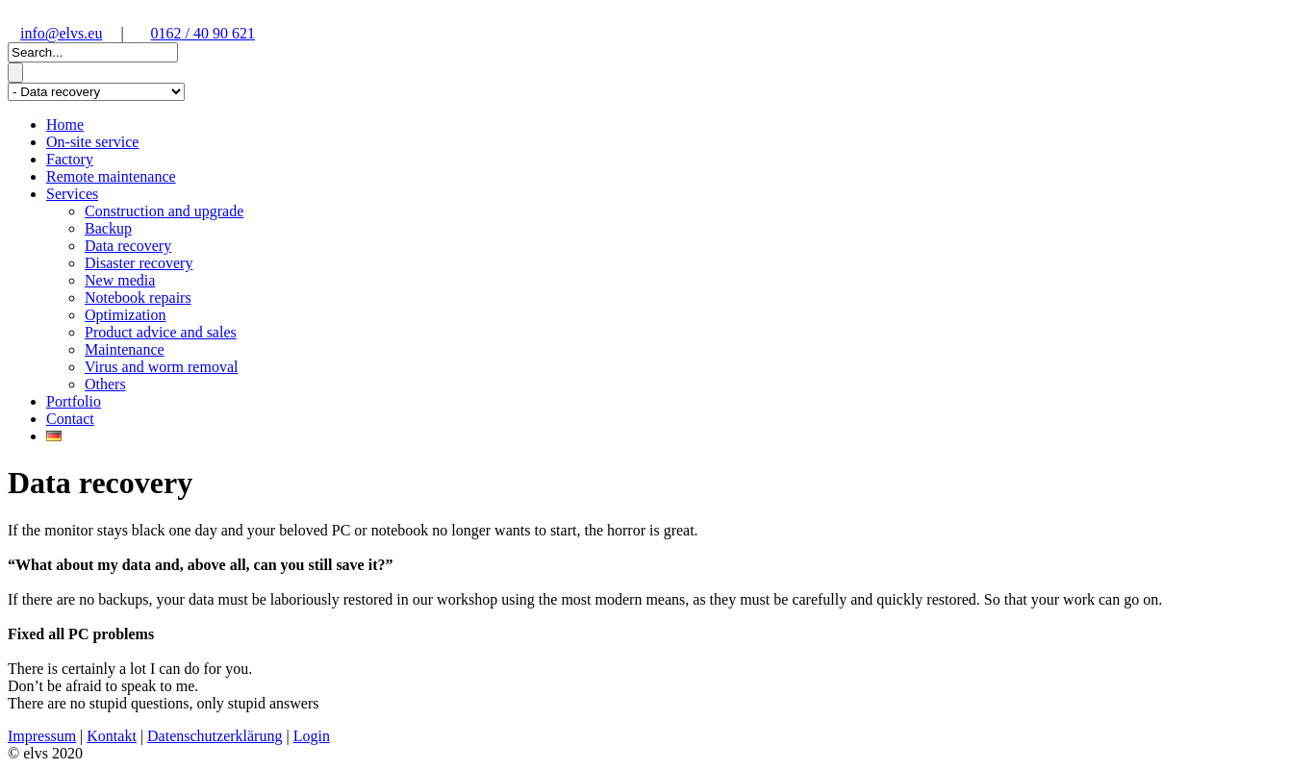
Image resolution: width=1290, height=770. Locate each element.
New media (120, 280)
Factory (69, 159)
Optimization (125, 315)
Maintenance (124, 349)
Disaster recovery (138, 263)
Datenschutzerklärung (214, 736)
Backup (108, 228)
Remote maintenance (111, 176)
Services (72, 194)
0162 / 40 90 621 (203, 33)
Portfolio (73, 401)
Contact (70, 418)
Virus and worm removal (161, 367)
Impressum (42, 736)
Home (65, 124)
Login (311, 736)
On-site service (92, 142)
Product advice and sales (161, 332)
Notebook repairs (138, 297)
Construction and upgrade (164, 211)
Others (105, 384)
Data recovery (128, 245)
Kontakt (112, 736)
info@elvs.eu (61, 33)
